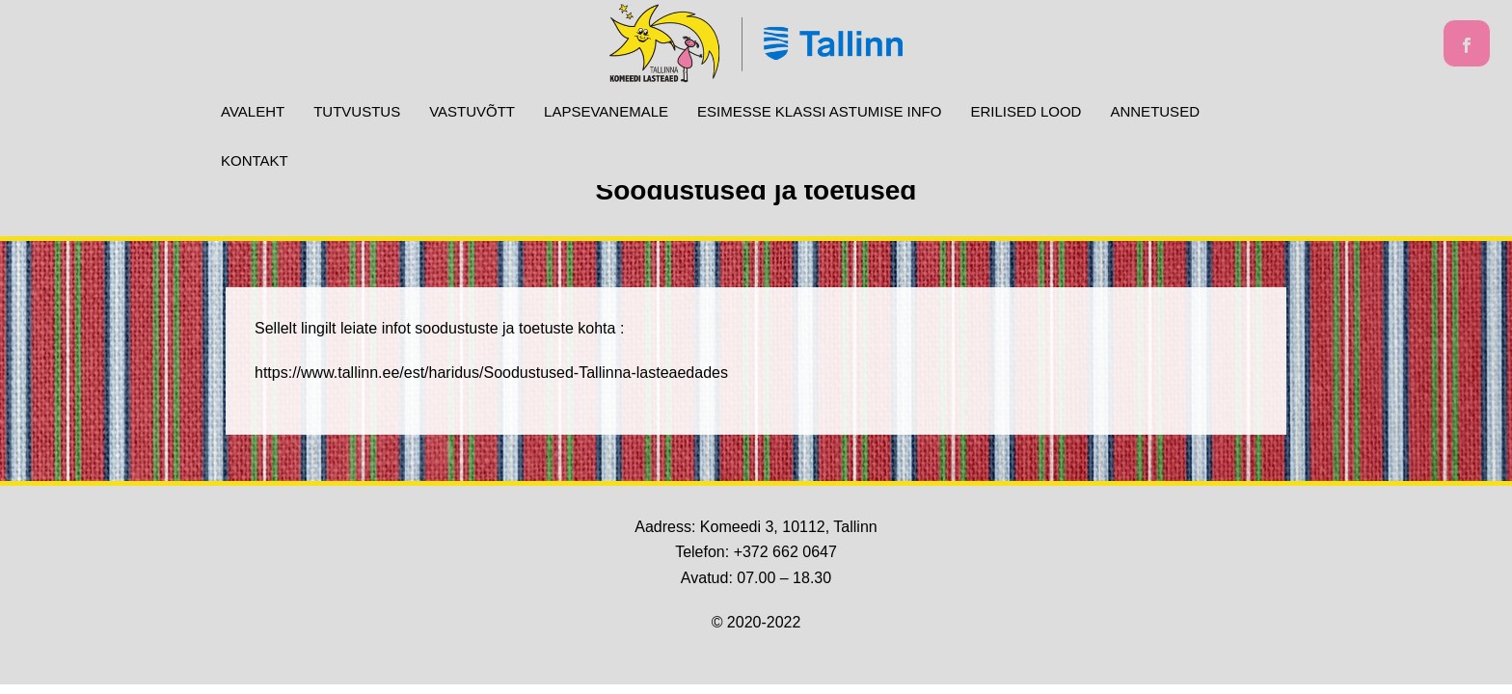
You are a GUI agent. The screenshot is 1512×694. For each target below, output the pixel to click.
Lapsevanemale (606, 111)
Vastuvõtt (472, 111)
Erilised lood (1025, 111)
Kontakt (254, 160)
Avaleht (252, 111)
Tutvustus (356, 111)
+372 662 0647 (785, 552)
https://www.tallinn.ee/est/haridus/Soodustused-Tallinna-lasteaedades (491, 372)
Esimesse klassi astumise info (819, 111)
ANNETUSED (1155, 111)
